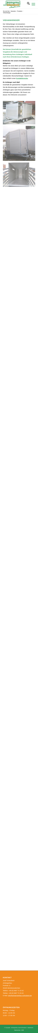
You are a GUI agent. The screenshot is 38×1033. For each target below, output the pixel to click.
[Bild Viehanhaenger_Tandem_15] (20, 113)
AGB (22, 1030)
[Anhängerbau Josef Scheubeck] (16, 4)
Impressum (30, 1027)
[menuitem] (27, 4)
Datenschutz (17, 1030)
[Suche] (27, 4)
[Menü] (32, 4)
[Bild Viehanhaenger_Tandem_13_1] (20, 176)
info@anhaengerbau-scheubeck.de (20, 995)
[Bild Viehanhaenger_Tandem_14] (20, 144)
